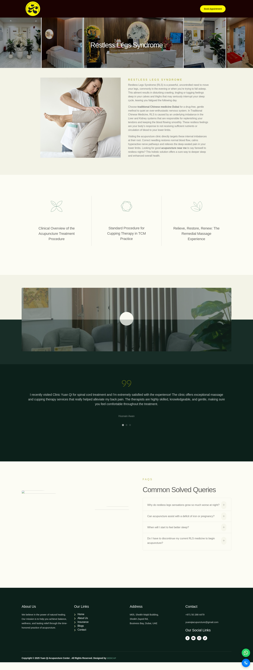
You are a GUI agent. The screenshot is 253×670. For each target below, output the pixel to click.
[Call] (245, 662)
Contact (81, 636)
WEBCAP (112, 666)
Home (60, 8)
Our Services (110, 8)
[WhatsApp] (245, 651)
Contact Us (177, 8)
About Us (82, 8)
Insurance (136, 8)
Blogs (156, 8)
